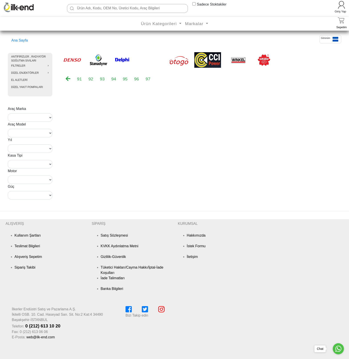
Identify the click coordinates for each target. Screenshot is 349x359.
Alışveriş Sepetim (28, 257)
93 (102, 79)
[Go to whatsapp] (338, 348)
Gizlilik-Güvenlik (113, 257)
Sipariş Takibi (24, 267)
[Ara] (71, 8)
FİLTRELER (18, 65)
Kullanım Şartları (27, 235)
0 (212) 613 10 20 (42, 325)
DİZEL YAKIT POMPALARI (27, 87)
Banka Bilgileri (112, 289)
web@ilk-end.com (40, 337)
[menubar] (111, 79)
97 (148, 79)
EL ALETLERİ (19, 80)
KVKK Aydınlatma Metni (119, 246)
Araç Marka (17, 109)
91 (79, 79)
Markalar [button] (195, 23)
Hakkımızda (196, 235)
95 (125, 79)
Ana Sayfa (19, 40)
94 (113, 79)
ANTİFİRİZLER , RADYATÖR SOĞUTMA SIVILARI (28, 58)
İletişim (192, 257)
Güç (11, 186)
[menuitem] (68, 78)
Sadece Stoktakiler (211, 4)
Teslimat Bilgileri (27, 246)
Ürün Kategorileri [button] (159, 23)
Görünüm (325, 38)
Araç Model (17, 124)
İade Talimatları (113, 278)
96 (136, 79)
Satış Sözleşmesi (114, 235)
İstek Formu (196, 246)
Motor (12, 171)
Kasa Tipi (15, 155)
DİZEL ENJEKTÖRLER (25, 72)
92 (90, 79)
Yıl (10, 140)
